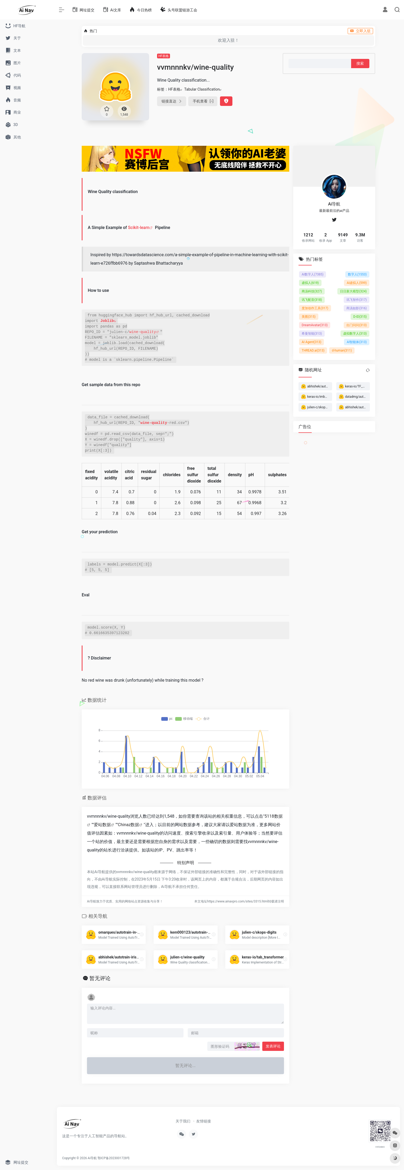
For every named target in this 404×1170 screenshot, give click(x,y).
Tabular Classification (202, 89)
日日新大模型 (353, 291)
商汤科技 (312, 291)
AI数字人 (312, 274)
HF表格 (163, 56)
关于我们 (183, 1121)
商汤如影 (356, 308)
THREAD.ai (313, 350)
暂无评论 (100, 978)
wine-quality (142, 332)
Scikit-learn (138, 227)
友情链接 (203, 1121)
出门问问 (356, 325)
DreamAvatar (315, 325)
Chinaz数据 (128, 824)
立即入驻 (360, 31)
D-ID (360, 317)
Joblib (107, 321)
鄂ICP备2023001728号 (114, 1158)
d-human (342, 350)
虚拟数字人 (355, 333)
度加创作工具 (315, 308)
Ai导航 (92, 1158)
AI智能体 (357, 342)
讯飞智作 (356, 300)
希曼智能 (312, 333)
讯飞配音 (312, 300)
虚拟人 (310, 283)
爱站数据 (102, 824)
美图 (309, 317)
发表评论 (273, 1046)
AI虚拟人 (357, 283)
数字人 (357, 274)
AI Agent (311, 342)
